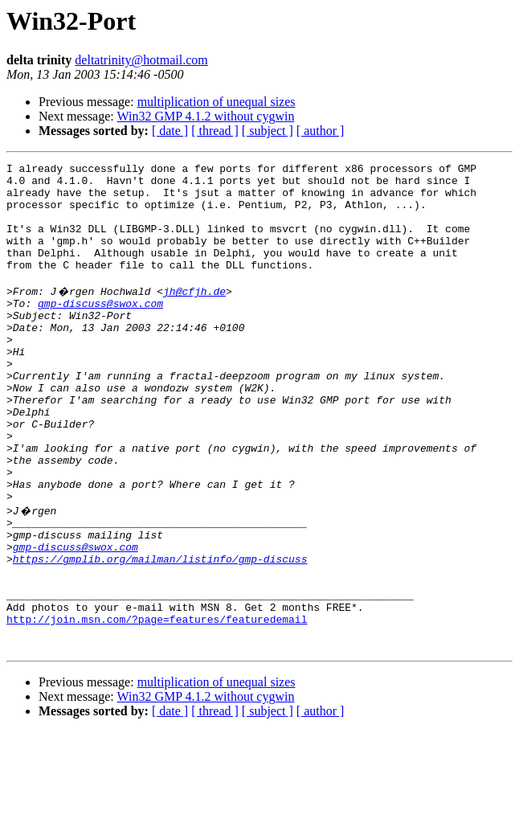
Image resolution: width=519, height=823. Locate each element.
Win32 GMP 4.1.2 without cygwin (205, 116)
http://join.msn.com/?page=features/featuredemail (156, 705)
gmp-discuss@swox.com (100, 329)
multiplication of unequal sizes (216, 102)
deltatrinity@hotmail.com (141, 60)
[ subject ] (267, 130)
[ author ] (320, 130)
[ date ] (170, 130)
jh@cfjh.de (194, 315)
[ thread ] (215, 130)
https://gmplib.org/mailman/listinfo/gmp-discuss (160, 633)
